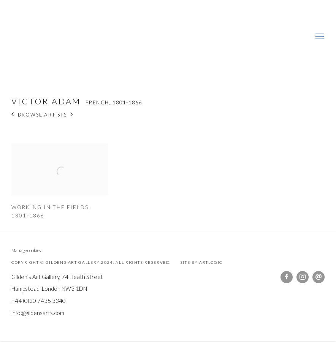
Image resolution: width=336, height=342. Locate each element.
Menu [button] (319, 37)
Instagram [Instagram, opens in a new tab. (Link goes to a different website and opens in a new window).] (302, 277)
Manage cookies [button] (26, 250)
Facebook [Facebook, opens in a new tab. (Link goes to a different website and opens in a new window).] (287, 277)
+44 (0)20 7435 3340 (38, 300)
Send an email (318, 277)
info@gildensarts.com (37, 312)
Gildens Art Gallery (34, 37)
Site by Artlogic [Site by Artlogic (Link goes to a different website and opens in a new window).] (201, 262)
